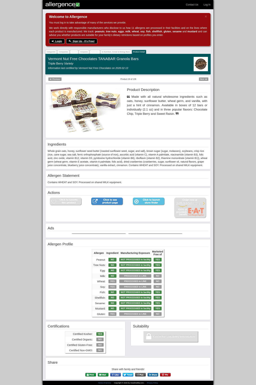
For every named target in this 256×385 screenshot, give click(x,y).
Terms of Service (105, 383)
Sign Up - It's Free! (82, 41)
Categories (51, 52)
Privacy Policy (152, 383)
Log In (207, 4)
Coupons (84, 52)
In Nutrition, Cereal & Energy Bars (116, 52)
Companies (63, 52)
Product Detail (139, 52)
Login (57, 41)
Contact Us (192, 4)
